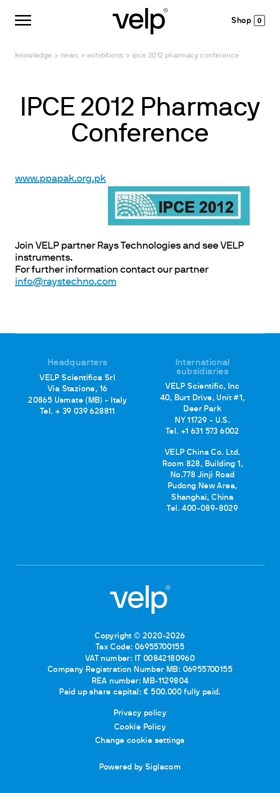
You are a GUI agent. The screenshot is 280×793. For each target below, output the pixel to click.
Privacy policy (140, 713)
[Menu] (23, 20)
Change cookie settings (140, 740)
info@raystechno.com (65, 282)
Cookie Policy (140, 727)
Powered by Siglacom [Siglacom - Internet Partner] (140, 767)
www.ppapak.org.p (57, 179)
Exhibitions (105, 56)
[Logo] (140, 20)
